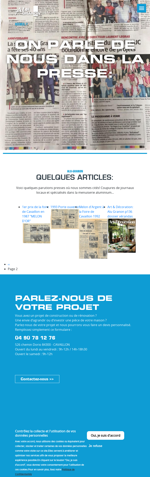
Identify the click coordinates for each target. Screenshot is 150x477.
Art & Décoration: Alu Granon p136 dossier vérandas (120, 211)
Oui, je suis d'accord (105, 440)
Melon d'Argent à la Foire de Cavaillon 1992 (91, 211)
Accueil (20, 24)
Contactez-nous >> (37, 379)
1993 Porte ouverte (64, 207)
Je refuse (95, 450)
